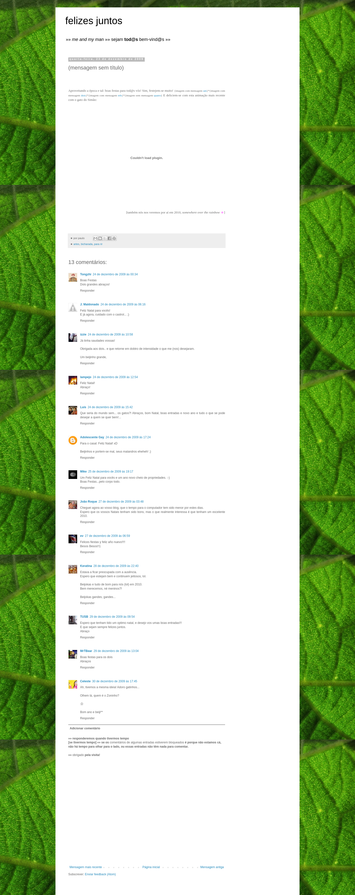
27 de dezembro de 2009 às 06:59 (107, 536)
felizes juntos (93, 20)
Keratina (86, 566)
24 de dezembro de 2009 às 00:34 (115, 274)
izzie (83, 334)
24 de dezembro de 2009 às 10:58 (110, 334)
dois (83, 95)
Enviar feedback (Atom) (100, 874)
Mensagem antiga (212, 867)
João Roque (88, 501)
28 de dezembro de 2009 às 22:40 (116, 566)
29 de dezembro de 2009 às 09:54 (112, 616)
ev (81, 536)
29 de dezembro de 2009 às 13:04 (116, 651)
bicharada (86, 244)
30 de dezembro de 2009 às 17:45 (114, 681)
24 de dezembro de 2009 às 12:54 (115, 377)
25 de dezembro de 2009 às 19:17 (110, 471)
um (205, 90)
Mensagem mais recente (86, 867)
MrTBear (86, 651)
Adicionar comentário (85, 728)
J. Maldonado (89, 304)
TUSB (84, 616)
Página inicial (151, 867)
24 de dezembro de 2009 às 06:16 (123, 304)
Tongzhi (85, 274)
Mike (83, 471)
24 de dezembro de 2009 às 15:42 (110, 407)
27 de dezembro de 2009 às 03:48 (121, 501)
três (120, 95)
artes (76, 244)
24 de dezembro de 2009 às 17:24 (128, 437)
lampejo (85, 377)
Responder (87, 290)
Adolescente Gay (92, 437)
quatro (157, 95)
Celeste (85, 681)
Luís (83, 407)
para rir (98, 244)
